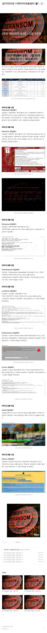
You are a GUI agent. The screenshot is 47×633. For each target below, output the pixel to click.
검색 (39, 3)
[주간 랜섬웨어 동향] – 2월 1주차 (13, 559)
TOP (43, 627)
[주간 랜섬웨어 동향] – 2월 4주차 (13, 555)
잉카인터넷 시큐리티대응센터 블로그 (22, 3)
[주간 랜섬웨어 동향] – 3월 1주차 (13, 552)
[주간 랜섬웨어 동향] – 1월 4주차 (13, 561)
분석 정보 (6, 549)
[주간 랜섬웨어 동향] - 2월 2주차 (12, 557)
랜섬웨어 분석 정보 (14, 549)
